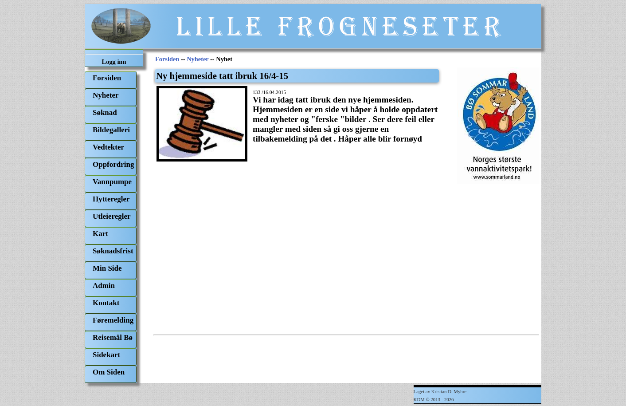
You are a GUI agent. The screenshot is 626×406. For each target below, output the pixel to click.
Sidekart (106, 355)
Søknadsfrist (113, 251)
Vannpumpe (112, 181)
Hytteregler (111, 199)
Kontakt (106, 303)
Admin (104, 285)
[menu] (111, 227)
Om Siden (109, 372)
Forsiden (107, 78)
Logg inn (114, 61)
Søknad (105, 112)
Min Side (107, 268)
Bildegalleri (111, 130)
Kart (100, 233)
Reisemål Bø (113, 337)
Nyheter (105, 95)
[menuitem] (111, 80)
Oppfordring (113, 164)
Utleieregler (112, 216)
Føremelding (113, 320)
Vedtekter (108, 147)
